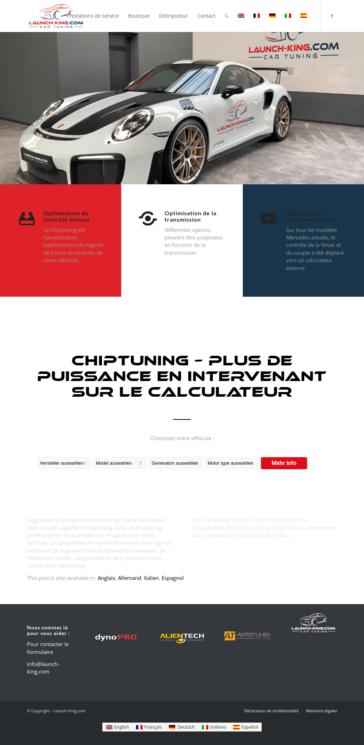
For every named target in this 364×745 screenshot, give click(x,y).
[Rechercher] (226, 16)
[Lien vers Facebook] (331, 15)
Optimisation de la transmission (190, 216)
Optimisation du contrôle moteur (66, 216)
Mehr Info (284, 463)
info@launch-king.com (43, 667)
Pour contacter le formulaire (48, 647)
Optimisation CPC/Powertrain (310, 216)
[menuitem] (92, 16)
